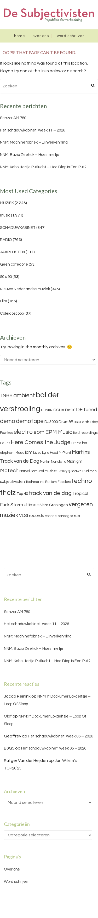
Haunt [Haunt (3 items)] (5, 443)
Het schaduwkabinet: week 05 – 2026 (53, 748)
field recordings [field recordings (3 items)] (85, 433)
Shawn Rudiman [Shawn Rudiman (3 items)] (84, 471)
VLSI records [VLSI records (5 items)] (31, 515)
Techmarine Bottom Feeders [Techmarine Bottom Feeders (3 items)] (48, 482)
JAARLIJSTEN (12, 252)
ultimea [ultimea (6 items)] (31, 504)
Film (3, 301)
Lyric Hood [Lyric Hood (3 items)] (50, 453)
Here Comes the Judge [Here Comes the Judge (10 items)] (41, 442)
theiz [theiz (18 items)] (8, 493)
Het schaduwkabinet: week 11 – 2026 (32, 130)
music (5, 215)
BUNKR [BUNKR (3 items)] (47, 410)
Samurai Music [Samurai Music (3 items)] (42, 471)
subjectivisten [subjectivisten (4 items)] (12, 482)
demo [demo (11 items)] (7, 421)
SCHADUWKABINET (18, 228)
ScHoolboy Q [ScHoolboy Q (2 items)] (62, 471)
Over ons (40, 36)
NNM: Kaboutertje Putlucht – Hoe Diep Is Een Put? (43, 167)
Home (19, 36)
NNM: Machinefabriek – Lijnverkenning (34, 142)
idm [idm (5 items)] (28, 452)
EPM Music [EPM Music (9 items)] (58, 432)
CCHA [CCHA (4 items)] (58, 410)
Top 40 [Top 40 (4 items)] (22, 494)
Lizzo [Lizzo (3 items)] (37, 453)
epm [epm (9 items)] (38, 432)
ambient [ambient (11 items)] (24, 395)
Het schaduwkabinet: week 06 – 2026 (60, 736)
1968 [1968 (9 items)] (6, 395)
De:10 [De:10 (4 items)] (70, 410)
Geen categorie (14, 264)
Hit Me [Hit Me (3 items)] (76, 443)
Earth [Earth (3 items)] (84, 422)
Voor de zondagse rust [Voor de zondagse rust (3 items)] (62, 516)
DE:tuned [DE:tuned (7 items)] (86, 409)
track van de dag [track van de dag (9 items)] (50, 493)
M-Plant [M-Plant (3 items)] (65, 453)
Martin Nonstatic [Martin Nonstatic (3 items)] (53, 461)
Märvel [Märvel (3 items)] (24, 471)
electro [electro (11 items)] (23, 432)
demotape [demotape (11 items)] (30, 421)
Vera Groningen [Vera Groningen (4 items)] (54, 505)
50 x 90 (6, 277)
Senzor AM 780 (13, 118)
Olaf (8, 716)
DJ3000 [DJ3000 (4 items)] (51, 422)
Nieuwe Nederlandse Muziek (25, 289)
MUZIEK (7, 203)
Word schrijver (70, 36)
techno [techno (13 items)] (82, 481)
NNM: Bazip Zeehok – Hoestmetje (29, 155)
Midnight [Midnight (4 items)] (75, 461)
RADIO (6, 240)
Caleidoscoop (12, 313)
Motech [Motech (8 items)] (9, 470)
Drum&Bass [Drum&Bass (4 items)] (69, 422)
